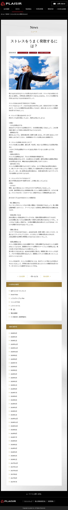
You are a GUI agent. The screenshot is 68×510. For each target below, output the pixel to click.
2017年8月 (14, 478)
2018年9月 (14, 429)
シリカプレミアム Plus (17, 298)
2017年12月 (14, 463)
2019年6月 (14, 396)
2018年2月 (14, 455)
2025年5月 (14, 370)
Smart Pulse (14, 294)
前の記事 (46, 276)
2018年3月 (14, 452)
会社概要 (6, 9)
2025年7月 (14, 363)
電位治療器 (14, 313)
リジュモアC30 (15, 302)
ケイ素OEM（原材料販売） (19, 317)
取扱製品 (28, 9)
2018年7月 (14, 437)
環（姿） (13, 309)
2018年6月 (14, 441)
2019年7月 (14, 392)
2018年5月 (14, 444)
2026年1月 (14, 340)
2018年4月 (14, 448)
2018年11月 (14, 422)
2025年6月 (14, 366)
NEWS (17, 9)
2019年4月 (14, 403)
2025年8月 (14, 359)
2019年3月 (14, 407)
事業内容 (50, 9)
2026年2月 (14, 337)
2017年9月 (14, 474)
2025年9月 (14, 355)
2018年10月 (14, 426)
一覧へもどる (34, 276)
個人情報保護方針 (40, 501)
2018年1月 (14, 459)
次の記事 (22, 276)
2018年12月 (14, 418)
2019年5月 (14, 400)
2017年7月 (14, 481)
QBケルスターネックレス (18, 291)
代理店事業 (39, 9)
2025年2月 (14, 381)
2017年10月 (14, 470)
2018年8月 (14, 433)
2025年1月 (14, 385)
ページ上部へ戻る (35, 494)
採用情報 (50, 501)
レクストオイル (15, 305)
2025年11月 (14, 348)
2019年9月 (14, 389)
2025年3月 (14, 377)
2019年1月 (14, 415)
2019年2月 (14, 411)
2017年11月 (14, 467)
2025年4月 (14, 374)
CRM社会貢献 (61, 9)
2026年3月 (14, 333)
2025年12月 (14, 344)
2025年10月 (14, 351)
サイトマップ (28, 501)
